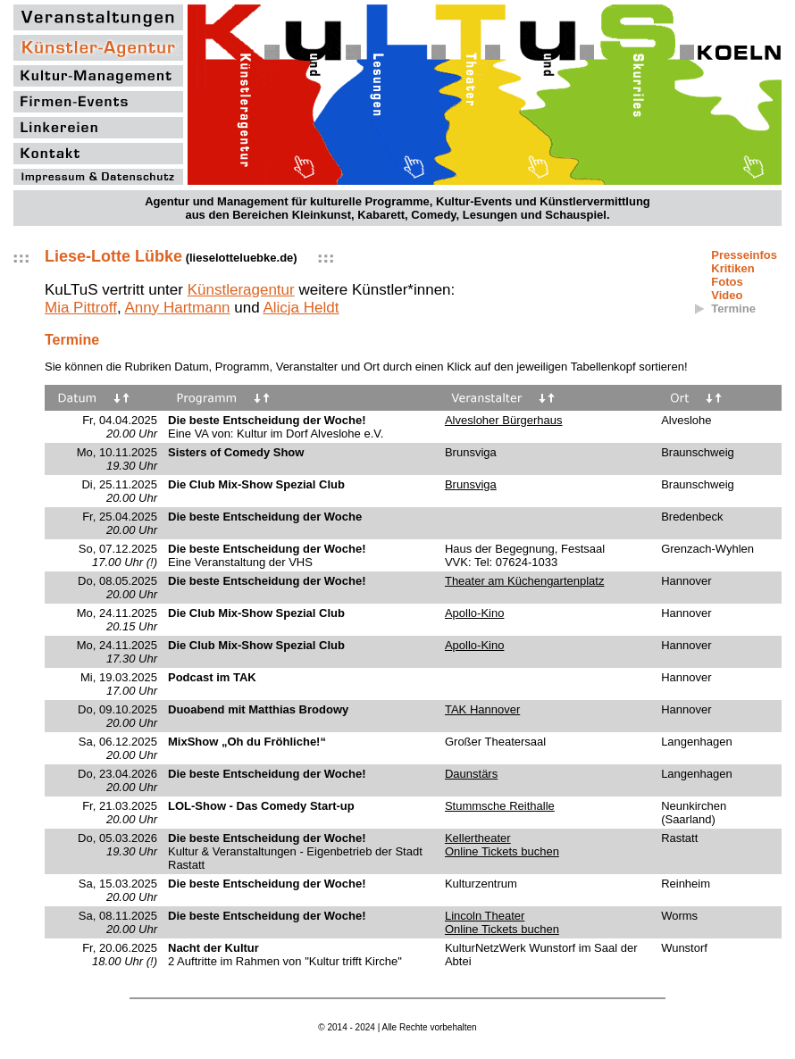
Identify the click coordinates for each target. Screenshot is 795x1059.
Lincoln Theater (484, 915)
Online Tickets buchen (502, 851)
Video (726, 295)
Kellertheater (478, 838)
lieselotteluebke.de (241, 257)
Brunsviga (471, 484)
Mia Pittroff (81, 307)
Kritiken (732, 268)
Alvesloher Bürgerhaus (504, 420)
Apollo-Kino (475, 613)
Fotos (726, 281)
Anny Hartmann (177, 307)
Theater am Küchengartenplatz (525, 581)
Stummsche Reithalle (500, 806)
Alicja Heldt (301, 307)
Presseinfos (744, 255)
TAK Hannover (482, 709)
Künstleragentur (241, 289)
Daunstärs (471, 773)
